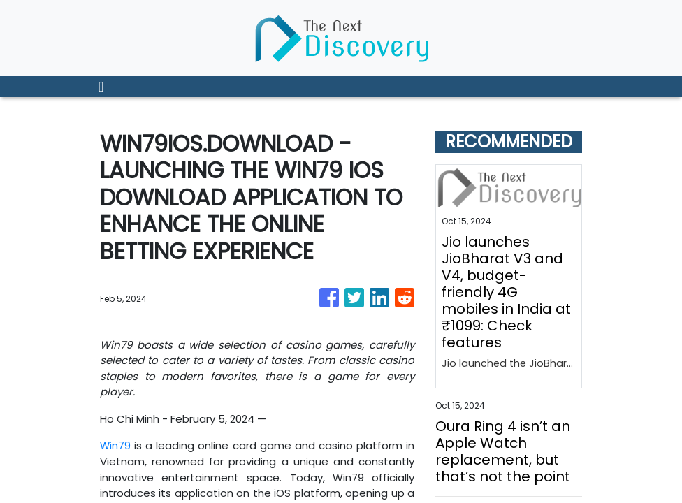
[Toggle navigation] (101, 86)
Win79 (115, 445)
